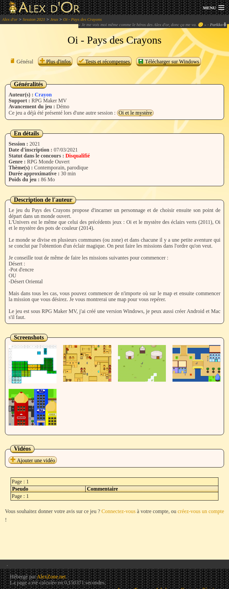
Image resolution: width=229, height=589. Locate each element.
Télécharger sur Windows (168, 61)
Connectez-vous (118, 511)
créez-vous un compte (201, 511)
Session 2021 (33, 19)
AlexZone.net (51, 576)
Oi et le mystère (135, 113)
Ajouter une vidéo (32, 460)
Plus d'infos (55, 61)
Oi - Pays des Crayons (82, 19)
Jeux (54, 19)
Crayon (43, 94)
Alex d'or (10, 19)
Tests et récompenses (104, 61)
